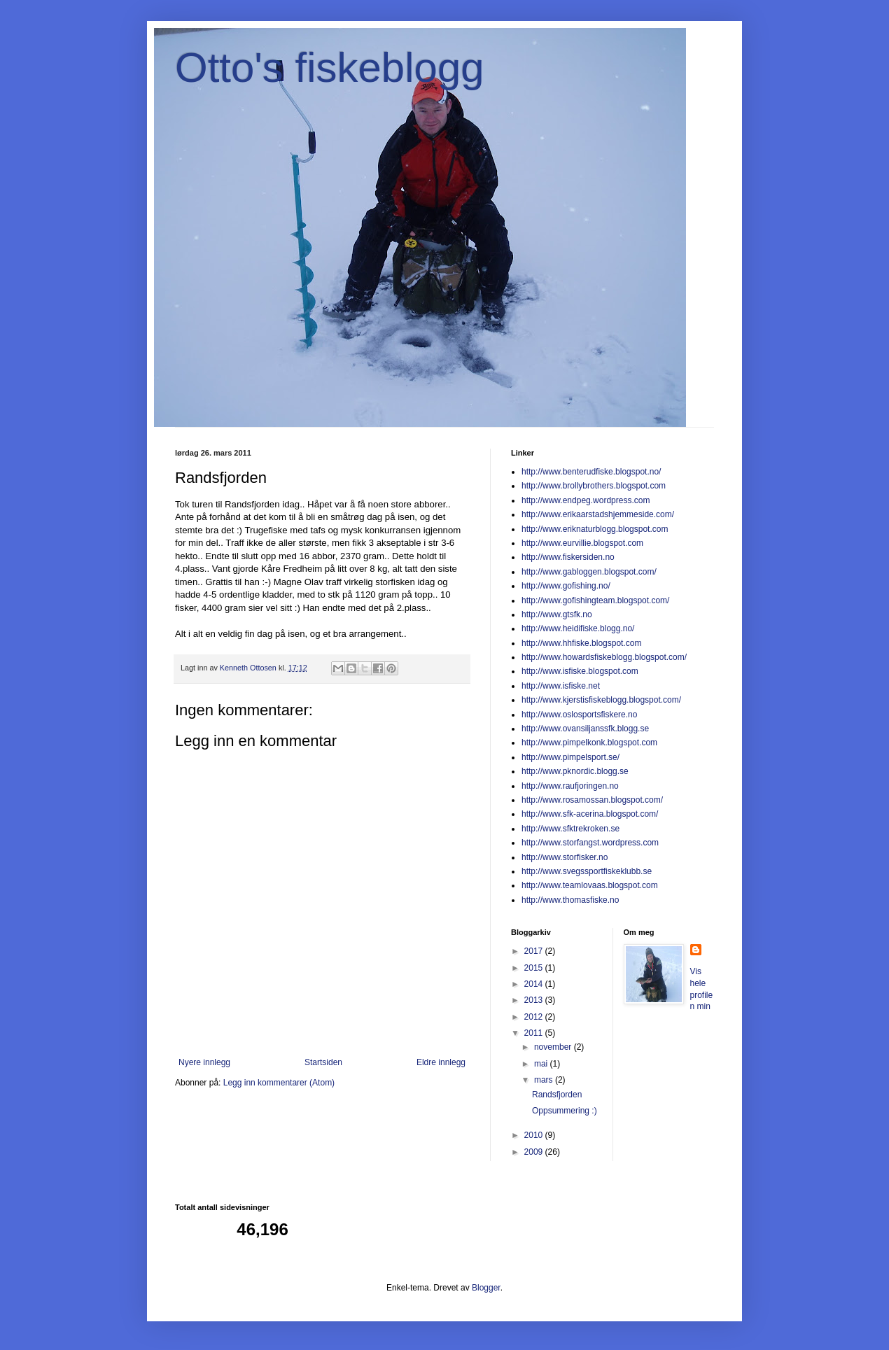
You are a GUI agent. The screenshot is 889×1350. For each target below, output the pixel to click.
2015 (534, 968)
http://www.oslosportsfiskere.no (579, 714)
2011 (534, 1033)
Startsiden (323, 1062)
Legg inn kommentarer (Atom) (279, 1083)
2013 (534, 1000)
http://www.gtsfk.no (557, 614)
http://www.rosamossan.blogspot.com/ (592, 800)
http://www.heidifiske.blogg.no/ (578, 628)
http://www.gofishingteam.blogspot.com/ (595, 600)
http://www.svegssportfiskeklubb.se (587, 871)
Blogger (486, 1288)
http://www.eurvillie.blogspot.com (582, 543)
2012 (534, 1017)
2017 (534, 951)
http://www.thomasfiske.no (570, 900)
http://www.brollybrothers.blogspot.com (594, 486)
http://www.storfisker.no (565, 857)
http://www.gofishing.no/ (566, 586)
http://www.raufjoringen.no (570, 786)
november (554, 1047)
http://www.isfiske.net (561, 686)
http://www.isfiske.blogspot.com (580, 671)
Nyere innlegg (204, 1062)
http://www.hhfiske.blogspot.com (581, 643)
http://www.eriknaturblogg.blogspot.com (595, 529)
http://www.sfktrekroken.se (571, 829)
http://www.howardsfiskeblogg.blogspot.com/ (604, 657)
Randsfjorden (557, 1094)
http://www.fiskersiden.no (568, 557)
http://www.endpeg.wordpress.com (586, 500)
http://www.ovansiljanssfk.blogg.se (585, 728)
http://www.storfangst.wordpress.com (590, 843)
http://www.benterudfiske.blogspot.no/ (591, 472)
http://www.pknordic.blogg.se (575, 771)
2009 (534, 1152)
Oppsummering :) (564, 1111)
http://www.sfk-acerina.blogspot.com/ (590, 814)
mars (544, 1080)
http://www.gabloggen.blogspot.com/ (589, 572)
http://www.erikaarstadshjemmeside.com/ (598, 514)
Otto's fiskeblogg (329, 67)
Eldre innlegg (440, 1062)
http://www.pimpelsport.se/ (571, 757)
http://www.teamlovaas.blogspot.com (590, 885)
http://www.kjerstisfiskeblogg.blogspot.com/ (601, 700)
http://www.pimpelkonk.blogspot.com (589, 742)
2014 (534, 984)
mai (542, 1064)
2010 (534, 1135)
